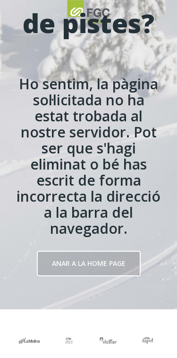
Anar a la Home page (89, 263)
